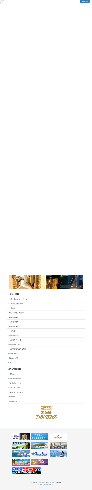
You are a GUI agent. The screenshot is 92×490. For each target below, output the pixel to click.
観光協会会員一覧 (15, 378)
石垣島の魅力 (13, 322)
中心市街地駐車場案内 (16, 313)
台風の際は (13, 353)
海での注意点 (13, 358)
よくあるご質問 (14, 388)
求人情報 (12, 397)
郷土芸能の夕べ (14, 344)
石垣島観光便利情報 (16, 304)
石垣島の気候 (13, 326)
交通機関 (12, 308)
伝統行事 (12, 331)
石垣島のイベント (15, 340)
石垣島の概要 (13, 317)
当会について (13, 374)
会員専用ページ (14, 401)
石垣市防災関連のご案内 (17, 349)
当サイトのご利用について (46, 484)
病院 (10, 362)
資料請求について (15, 383)
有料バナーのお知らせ (16, 392)
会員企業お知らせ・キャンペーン (20, 299)
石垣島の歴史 (13, 335)
